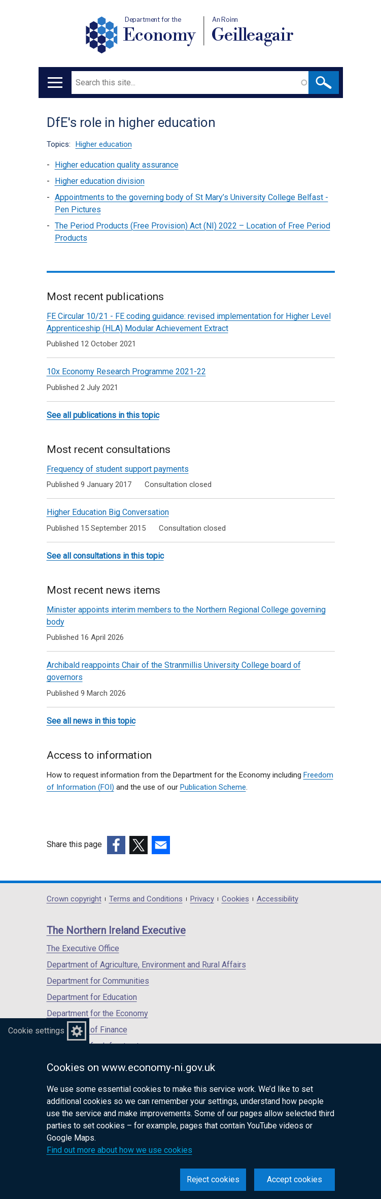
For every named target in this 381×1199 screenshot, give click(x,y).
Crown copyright (74, 899)
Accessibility (277, 899)
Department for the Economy (97, 1013)
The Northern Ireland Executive (116, 930)
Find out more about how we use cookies (119, 1150)
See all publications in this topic (103, 415)
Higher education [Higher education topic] (104, 144)
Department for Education (92, 997)
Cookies (235, 899)
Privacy (202, 899)
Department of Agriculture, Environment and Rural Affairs (146, 964)
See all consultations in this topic (105, 556)
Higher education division (100, 181)
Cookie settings (36, 1030)
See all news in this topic (91, 721)
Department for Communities (98, 981)
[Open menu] (55, 82)
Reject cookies (213, 1179)
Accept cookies (294, 1179)
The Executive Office (83, 948)
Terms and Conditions (146, 899)
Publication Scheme (213, 787)
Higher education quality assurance (117, 165)
